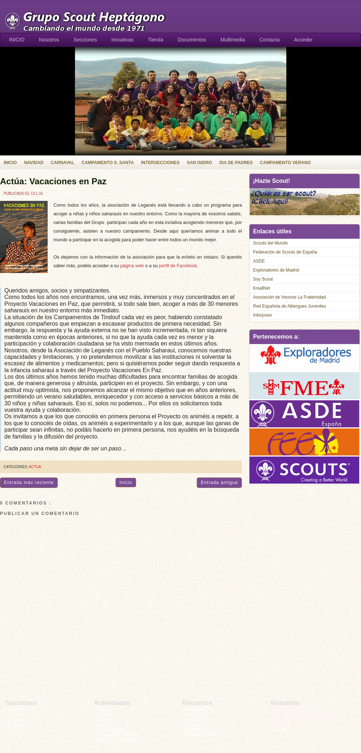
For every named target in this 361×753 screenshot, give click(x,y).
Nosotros (49, 40)
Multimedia (233, 40)
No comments (63, 193)
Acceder (303, 40)
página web (132, 265)
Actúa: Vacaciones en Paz (53, 181)
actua (35, 467)
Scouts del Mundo (270, 243)
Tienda (155, 40)
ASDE (259, 261)
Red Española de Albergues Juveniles (289, 306)
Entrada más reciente (29, 482)
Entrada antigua (219, 482)
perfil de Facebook (178, 265)
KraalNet (261, 288)
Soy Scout (263, 279)
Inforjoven (262, 315)
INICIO (17, 40)
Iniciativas (122, 40)
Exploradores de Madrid (276, 270)
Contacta (269, 40)
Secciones (85, 40)
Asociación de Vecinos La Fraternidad (289, 297)
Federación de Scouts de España (285, 252)
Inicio (125, 482)
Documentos (192, 40)
